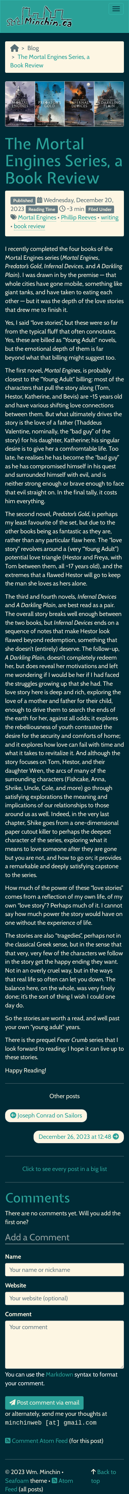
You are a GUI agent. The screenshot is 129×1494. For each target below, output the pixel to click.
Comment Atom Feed (37, 1441)
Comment (18, 1314)
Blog (33, 48)
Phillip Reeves (78, 217)
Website (15, 1285)
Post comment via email (44, 1402)
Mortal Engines (37, 217)
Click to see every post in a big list (64, 1169)
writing (110, 217)
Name (13, 1256)
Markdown (59, 1374)
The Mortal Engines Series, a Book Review (64, 160)
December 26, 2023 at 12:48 (79, 1136)
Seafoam (17, 1481)
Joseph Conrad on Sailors (46, 1115)
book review (29, 226)
